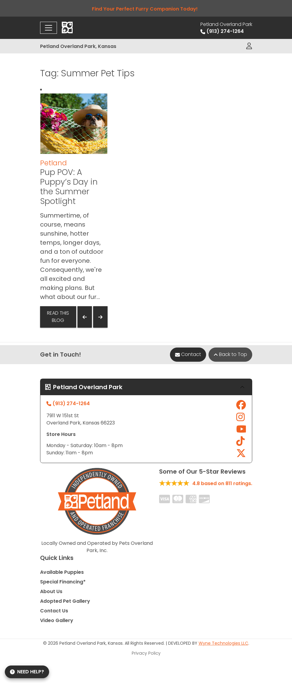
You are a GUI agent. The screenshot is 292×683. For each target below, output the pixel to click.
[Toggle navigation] (48, 28)
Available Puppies (62, 572)
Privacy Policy (146, 653)
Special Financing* (63, 581)
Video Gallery (56, 620)
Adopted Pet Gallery (65, 601)
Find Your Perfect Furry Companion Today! (146, 8)
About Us (51, 591)
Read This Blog (58, 317)
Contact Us (54, 610)
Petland (53, 163)
